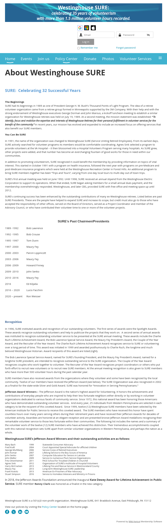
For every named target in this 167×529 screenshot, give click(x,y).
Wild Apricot (134, 521)
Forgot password (126, 47)
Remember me (89, 47)
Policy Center (49, 506)
